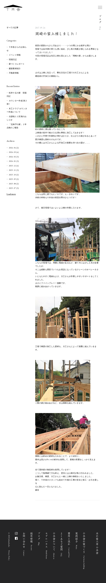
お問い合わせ (24, 544)
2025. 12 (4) (14, 165)
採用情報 (31, 541)
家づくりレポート (17, 64)
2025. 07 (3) (14, 188)
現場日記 (13, 59)
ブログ (39, 538)
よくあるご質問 (61, 544)
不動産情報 (14, 73)
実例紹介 (76, 540)
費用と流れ (69, 545)
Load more (11, 194)
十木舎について (54, 545)
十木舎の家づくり (84, 550)
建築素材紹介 (15, 68)
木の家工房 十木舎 (97, 543)
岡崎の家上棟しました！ (56, 34)
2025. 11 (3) (14, 170)
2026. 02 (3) (14, 156)
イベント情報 (15, 55)
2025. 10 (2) (14, 174)
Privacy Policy (9, 555)
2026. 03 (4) (14, 152)
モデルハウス (46, 545)
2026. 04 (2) (14, 147)
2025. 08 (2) (14, 183)
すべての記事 (12, 28)
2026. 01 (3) (14, 161)
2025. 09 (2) (14, 179)
